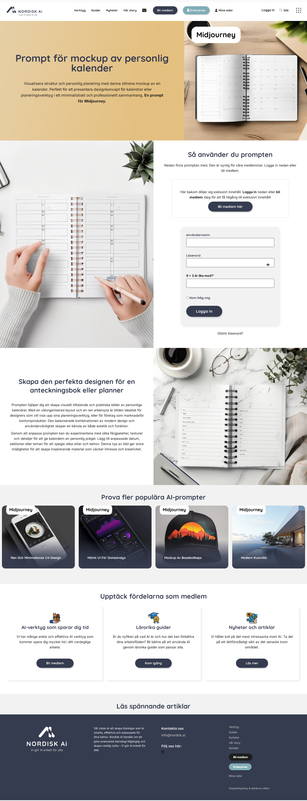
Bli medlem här (230, 206)
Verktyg (234, 727)
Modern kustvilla (254, 558)
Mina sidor (235, 776)
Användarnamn (198, 235)
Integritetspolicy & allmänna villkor (249, 789)
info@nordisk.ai (173, 736)
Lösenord (193, 256)
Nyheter (234, 738)
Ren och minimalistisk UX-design (37, 558)
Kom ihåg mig (198, 298)
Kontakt (234, 748)
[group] (38, 537)
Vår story (234, 743)
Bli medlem (240, 757)
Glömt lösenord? (230, 334)
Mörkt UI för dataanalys (107, 558)
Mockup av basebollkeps (184, 558)
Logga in (268, 10)
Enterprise (240, 767)
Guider (233, 733)
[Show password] (268, 264)
